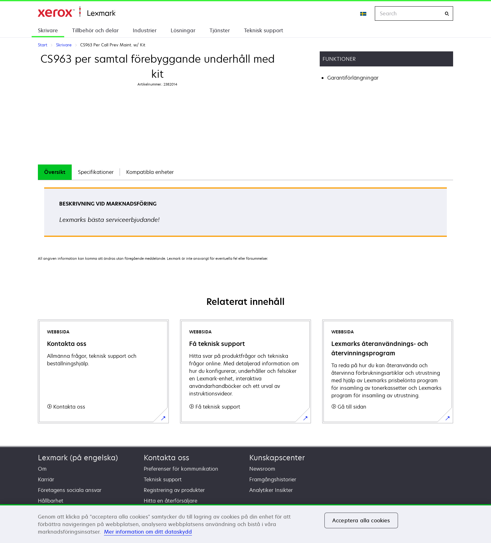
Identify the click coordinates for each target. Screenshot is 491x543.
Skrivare (48, 30)
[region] (245, 523)
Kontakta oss (166, 457)
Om (42, 468)
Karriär (46, 479)
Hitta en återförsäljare (170, 500)
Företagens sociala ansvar (69, 490)
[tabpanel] (245, 214)
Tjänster (219, 30)
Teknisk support (263, 30)
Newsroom (262, 468)
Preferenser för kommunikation (181, 468)
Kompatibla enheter (150, 172)
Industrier (145, 30)
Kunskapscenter (277, 457)
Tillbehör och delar (95, 30)
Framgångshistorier (272, 479)
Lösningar (183, 30)
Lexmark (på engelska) (78, 457)
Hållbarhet (50, 500)
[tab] (55, 172)
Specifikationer (96, 172)
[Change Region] (363, 13)
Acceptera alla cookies (361, 520)
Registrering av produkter (174, 490)
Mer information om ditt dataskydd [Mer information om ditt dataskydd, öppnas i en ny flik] (148, 531)
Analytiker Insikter (271, 490)
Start (76, 11)
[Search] (447, 14)
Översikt (54, 172)
